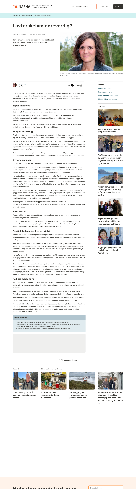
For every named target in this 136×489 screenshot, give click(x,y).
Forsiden (15, 15)
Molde (100, 99)
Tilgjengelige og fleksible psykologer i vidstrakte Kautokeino (109, 250)
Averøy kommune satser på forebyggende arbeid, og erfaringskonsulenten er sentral (110, 191)
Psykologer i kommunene (108, 95)
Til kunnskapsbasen (68, 360)
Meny (118, 6)
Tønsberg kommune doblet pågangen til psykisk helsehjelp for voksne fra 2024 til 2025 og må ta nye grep (110, 397)
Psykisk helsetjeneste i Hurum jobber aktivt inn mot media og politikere (109, 221)
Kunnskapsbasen (26, 15)
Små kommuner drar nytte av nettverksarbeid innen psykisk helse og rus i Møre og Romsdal (110, 159)
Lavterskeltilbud (104, 88)
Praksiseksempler (105, 92)
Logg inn (104, 6)
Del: (71, 85)
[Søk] (93, 6)
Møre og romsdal (110, 99)
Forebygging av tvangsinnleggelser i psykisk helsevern (78, 395)
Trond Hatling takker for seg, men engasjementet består (24, 395)
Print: (79, 85)
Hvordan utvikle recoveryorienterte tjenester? (50, 395)
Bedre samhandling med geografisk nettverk (109, 130)
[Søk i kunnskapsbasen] (81, 6)
